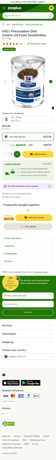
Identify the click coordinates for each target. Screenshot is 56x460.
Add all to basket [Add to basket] (36, 218)
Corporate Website (32, 436)
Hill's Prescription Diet (34, 24)
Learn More (47, 164)
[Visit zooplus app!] (11, 385)
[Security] (8, 424)
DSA (24, 440)
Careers (17, 436)
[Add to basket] (38, 154)
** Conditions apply (40, 272)
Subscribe (28, 312)
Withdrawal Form (37, 440)
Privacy (35, 444)
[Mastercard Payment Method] (13, 396)
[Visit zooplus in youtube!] (4, 375)
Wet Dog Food (17, 24)
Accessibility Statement (12, 447)
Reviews (28, 261)
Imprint (46, 436)
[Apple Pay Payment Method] (36, 396)
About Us (6, 436)
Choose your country (14, 350)
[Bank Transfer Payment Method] (9, 401)
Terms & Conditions (10, 440)
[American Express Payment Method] (21, 396)
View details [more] (28, 226)
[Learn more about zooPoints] (49, 186)
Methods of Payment (11, 444)
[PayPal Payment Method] (28, 396)
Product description (28, 238)
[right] (50, 81)
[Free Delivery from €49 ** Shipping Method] (5, 414)
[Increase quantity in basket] (17, 154)
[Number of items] (11, 154)
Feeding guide (28, 253)
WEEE (26, 444)
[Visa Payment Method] (5, 396)
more (29, 194)
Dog (8, 24)
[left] (5, 81)
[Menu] (4, 8)
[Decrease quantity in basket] (5, 154)
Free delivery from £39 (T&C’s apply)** (28, 2)
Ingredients (28, 246)
